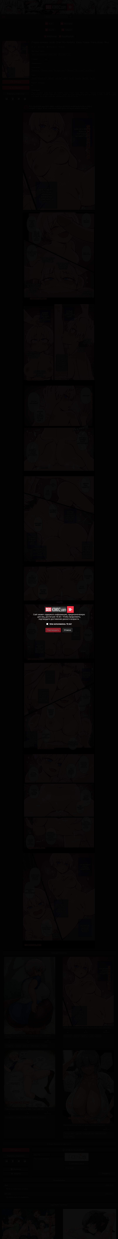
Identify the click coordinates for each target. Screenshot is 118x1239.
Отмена (67, 630)
